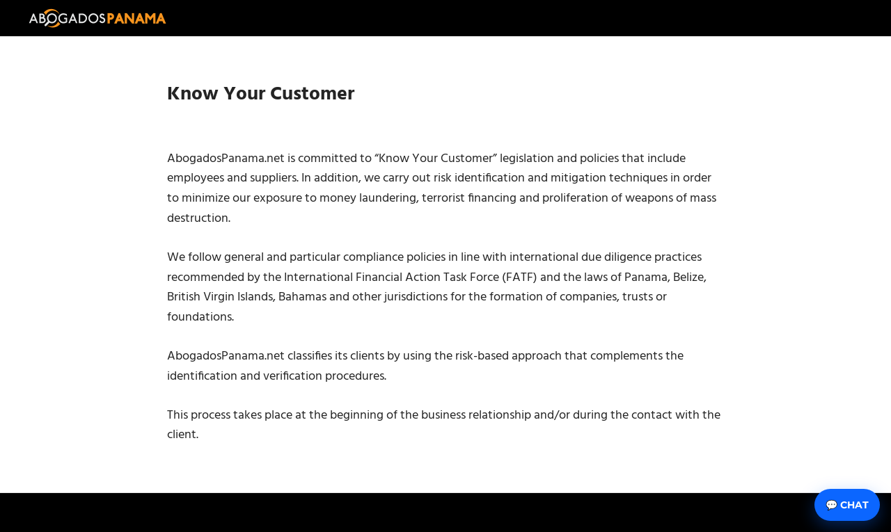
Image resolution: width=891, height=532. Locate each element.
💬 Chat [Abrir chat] (847, 505)
